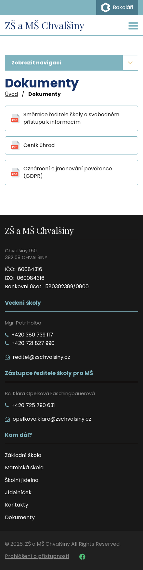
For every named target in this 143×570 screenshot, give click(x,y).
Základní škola (23, 455)
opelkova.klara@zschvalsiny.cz (48, 419)
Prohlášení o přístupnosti (37, 556)
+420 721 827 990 (30, 343)
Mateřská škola (24, 467)
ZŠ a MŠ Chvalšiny (44, 25)
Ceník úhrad (39, 145)
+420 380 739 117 (29, 334)
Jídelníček (18, 492)
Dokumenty (20, 517)
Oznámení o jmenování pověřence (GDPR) (67, 172)
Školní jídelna (21, 480)
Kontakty (16, 504)
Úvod (11, 94)
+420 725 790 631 (30, 405)
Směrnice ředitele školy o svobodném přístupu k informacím (71, 118)
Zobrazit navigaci (36, 62)
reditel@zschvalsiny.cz (37, 357)
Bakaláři (117, 8)
